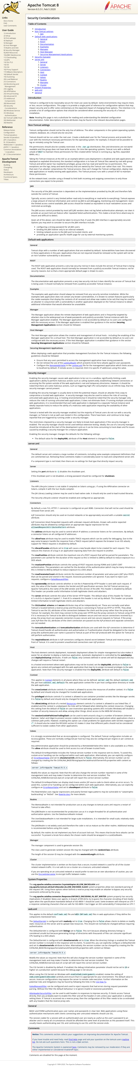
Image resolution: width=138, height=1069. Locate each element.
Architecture (8, 174)
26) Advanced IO (10, 96)
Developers (8, 172)
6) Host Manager (10, 45)
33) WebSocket (9, 120)
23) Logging (8, 89)
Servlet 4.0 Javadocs (11, 137)
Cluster (43, 85)
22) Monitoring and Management (11, 85)
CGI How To (101, 982)
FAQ (5, 23)
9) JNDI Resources (11, 52)
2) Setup (7, 35)
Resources (71, 703)
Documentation (47, 44)
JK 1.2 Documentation (12, 154)
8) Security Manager (12, 50)
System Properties (43, 87)
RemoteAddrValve (58, 365)
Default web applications (46, 36)
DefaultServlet (39, 921)
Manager (44, 49)
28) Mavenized (9, 103)
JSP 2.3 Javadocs (10, 140)
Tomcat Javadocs (10, 135)
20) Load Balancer (11, 79)
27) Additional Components (9, 99)
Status (6, 170)
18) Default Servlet (11, 74)
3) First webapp (10, 38)
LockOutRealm (69, 363)
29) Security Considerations (10, 107)
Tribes (6, 179)
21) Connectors (10, 81)
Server (43, 64)
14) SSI (6, 64)
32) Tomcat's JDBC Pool (13, 118)
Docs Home (8, 21)
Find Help (73, 1040)
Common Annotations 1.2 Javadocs (13, 150)
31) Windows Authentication (10, 114)
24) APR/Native (10, 91)
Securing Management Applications (56, 54)
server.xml (39, 59)
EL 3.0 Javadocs (10, 142)
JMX (42, 34)
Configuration (9, 132)
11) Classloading (10, 57)
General (43, 39)
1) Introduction (10, 33)
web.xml (38, 90)
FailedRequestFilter (59, 579)
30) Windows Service (12, 110)
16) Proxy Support (11, 69)
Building (7, 165)
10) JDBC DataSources (12, 55)
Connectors (45, 69)
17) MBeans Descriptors (13, 72)
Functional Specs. (11, 177)
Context (43, 75)
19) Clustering (9, 77)
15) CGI (6, 67)
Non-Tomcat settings (44, 31)
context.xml (77, 365)
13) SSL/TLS (8, 62)
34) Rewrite (8, 122)
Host (42, 72)
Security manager (43, 57)
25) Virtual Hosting (11, 93)
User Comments (10, 25)
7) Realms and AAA (11, 48)
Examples (44, 46)
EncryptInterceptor (47, 874)
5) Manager (8, 43)
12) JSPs (7, 60)
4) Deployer (8, 40)
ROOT (42, 41)
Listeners (44, 67)
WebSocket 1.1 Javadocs (13, 144)
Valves (43, 77)
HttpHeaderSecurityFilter (40, 994)
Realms (43, 80)
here (74, 1048)
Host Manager (46, 52)
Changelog (8, 167)
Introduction (40, 29)
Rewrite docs (64, 794)
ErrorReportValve (41, 758)
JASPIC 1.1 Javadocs (11, 147)
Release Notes (9, 130)
